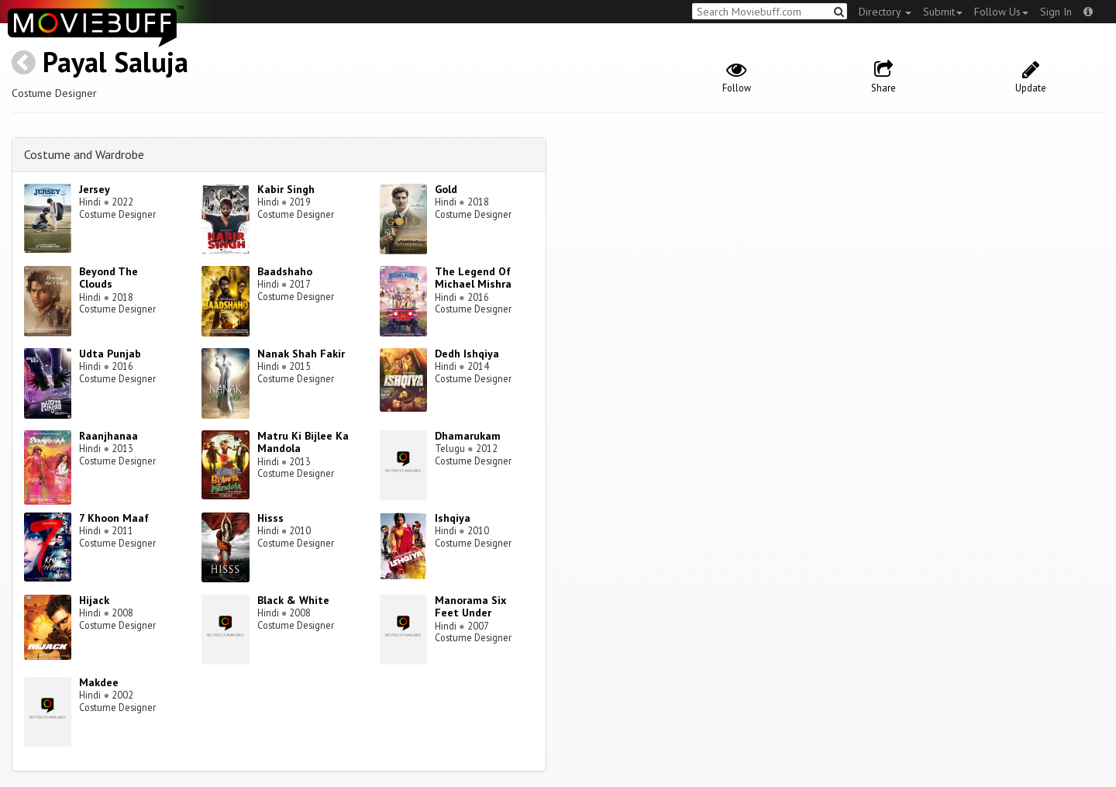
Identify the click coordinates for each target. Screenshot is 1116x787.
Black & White (293, 600)
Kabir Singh (286, 189)
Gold (446, 189)
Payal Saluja (115, 61)
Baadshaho (284, 271)
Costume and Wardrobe (84, 154)
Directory (885, 12)
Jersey (94, 189)
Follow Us (1001, 12)
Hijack (94, 600)
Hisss (270, 518)
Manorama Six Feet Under (470, 606)
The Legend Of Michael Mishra (473, 278)
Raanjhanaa (108, 436)
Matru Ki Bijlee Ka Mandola (303, 442)
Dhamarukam (468, 436)
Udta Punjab (110, 354)
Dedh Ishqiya (467, 354)
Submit (943, 12)
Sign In (1056, 12)
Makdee (99, 682)
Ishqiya (452, 518)
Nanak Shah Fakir (301, 354)
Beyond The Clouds (108, 278)
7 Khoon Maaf (114, 518)
